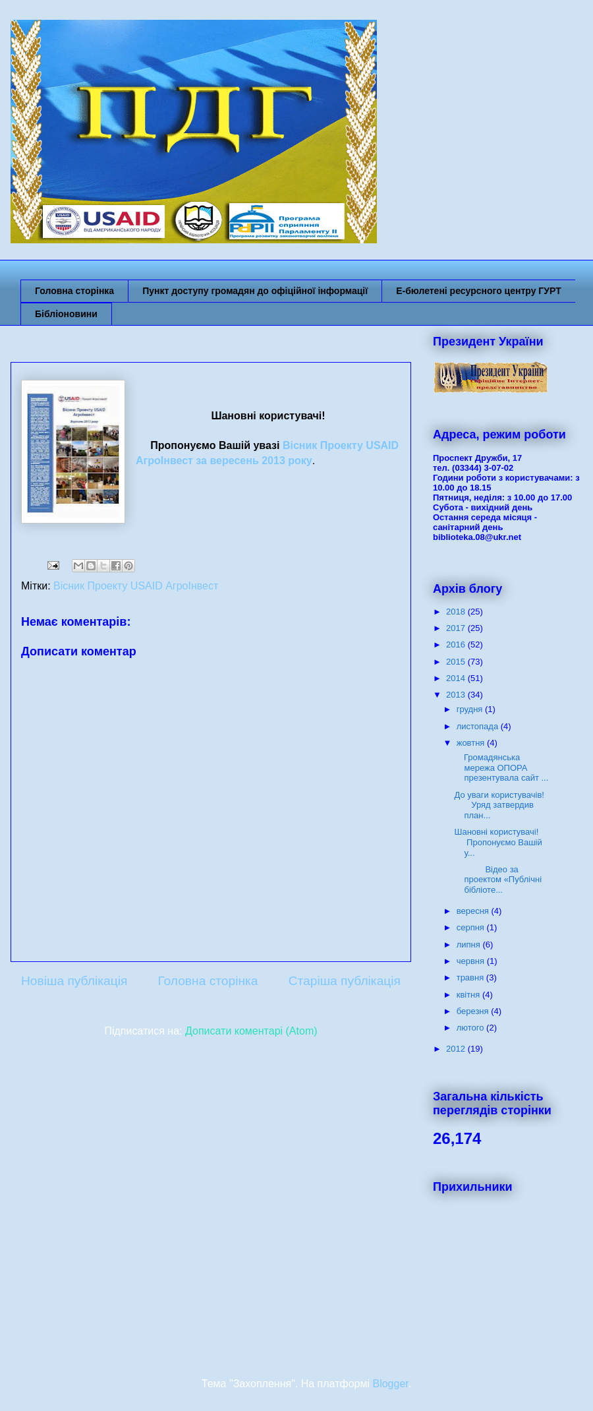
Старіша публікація (345, 981)
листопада (479, 726)
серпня (472, 927)
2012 (457, 1049)
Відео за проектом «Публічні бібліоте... (498, 879)
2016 (457, 644)
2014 (457, 678)
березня (474, 1011)
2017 (457, 628)
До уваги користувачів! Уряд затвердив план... (501, 805)
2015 (457, 662)
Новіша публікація (74, 981)
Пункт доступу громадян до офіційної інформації (255, 290)
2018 (457, 611)
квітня (469, 995)
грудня (471, 709)
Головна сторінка (74, 290)
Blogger (390, 1383)
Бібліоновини (66, 314)
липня (470, 944)
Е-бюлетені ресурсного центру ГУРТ (478, 290)
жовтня (472, 743)
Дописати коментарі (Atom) (251, 1030)
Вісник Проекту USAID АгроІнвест (135, 585)
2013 (457, 695)
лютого (471, 1028)
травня (471, 977)
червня (472, 961)
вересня (474, 911)
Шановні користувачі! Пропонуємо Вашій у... (501, 842)
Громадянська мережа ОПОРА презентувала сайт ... (501, 767)
